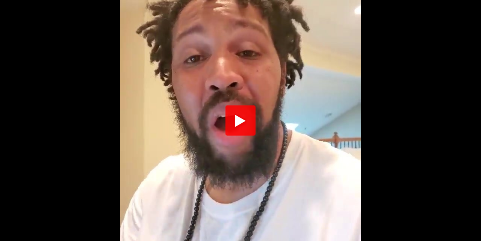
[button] (240, 120)
